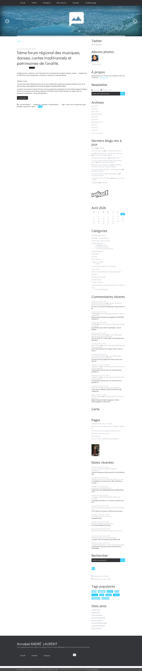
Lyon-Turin (95, 269)
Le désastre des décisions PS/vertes (104, 266)
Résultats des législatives (112, 388)
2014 (94, 591)
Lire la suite (22, 98)
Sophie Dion (96, 612)
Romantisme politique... (99, 158)
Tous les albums (96, 64)
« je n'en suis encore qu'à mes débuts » (105, 174)
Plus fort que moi (97, 151)
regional (101, 591)
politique (105, 598)
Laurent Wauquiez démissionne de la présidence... (107, 304)
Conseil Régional (97, 243)
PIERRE (94, 314)
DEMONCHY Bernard (99, 303)
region (116, 595)
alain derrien (96, 345)
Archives (34, 655)
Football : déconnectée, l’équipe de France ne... (107, 153)
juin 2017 (95, 125)
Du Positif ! (95, 254)
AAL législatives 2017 (99, 235)
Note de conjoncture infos (100, 433)
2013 (101, 595)
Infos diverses (96, 259)
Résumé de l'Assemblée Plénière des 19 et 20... (107, 531)
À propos (47, 655)
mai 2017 (95, 127)
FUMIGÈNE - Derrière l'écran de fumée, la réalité (107, 166)
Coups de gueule (97, 251)
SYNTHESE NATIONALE (106, 162)
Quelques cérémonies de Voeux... (103, 524)
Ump (93, 288)
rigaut (33, 106)
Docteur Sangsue (97, 171)
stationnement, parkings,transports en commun (108, 285)
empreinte (78, 104)
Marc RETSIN (96, 388)
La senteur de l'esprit (113, 151)
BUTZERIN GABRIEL (98, 356)
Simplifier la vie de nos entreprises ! (104, 538)
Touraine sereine (97, 175)
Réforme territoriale (98, 277)
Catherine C (96, 367)
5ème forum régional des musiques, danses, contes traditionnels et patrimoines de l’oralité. (48, 58)
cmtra (68, 104)
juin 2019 (95, 106)
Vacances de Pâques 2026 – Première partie (106, 169)
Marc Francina (96, 628)
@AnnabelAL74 (97, 44)
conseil (110, 591)
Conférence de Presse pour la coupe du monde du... (108, 508)
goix (84, 104)
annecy (94, 595)
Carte (95, 409)
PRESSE (94, 274)
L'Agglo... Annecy (97, 262)
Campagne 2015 (101, 245)
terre (72, 104)
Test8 (93, 148)
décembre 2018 (97, 114)
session (108, 595)
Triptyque (95, 183)
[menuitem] (22, 3)
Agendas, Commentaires (50, 104)
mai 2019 (95, 109)
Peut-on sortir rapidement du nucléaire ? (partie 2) (108, 427)
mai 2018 (95, 119)
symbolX (101, 148)
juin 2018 (95, 117)
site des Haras (96, 280)
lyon (116, 591)
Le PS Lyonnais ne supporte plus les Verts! (106, 431)
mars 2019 (95, 111)
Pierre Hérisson (97, 615)
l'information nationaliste (103, 155)
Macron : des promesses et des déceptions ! (106, 272)
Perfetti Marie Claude (99, 335)
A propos (76, 3)
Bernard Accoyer (97, 620)
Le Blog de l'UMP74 (98, 626)
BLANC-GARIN (96, 397)
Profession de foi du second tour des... (107, 397)
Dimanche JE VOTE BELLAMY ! (102, 488)
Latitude (104, 183)
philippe (20, 106)
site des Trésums (97, 282)
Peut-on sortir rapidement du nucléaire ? (105, 439)
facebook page (90, 3)
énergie (94, 257)
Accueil (22, 3)
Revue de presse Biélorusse (101, 165)
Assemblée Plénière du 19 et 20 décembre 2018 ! (108, 545)
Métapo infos (115, 158)
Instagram (46, 3)
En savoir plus (95, 669)
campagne (95, 598)
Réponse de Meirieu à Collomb (102, 424)
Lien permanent (23, 104)
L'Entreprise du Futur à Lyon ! (102, 516)
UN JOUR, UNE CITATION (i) (101, 178)
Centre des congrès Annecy (101, 241)
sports (97, 264)
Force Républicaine (101, 289)
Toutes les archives (97, 133)
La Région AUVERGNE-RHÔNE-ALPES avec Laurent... (106, 498)
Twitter (34, 3)
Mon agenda (96, 436)
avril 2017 (95, 130)
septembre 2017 (97, 122)
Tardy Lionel (96, 610)
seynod (25, 106)
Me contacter (61, 3)
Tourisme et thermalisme (104, 249)
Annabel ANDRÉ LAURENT (37, 643)
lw (29, 106)
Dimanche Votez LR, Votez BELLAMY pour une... (108, 479)
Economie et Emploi (102, 247)
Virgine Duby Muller (98, 618)
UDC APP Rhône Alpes (99, 623)
